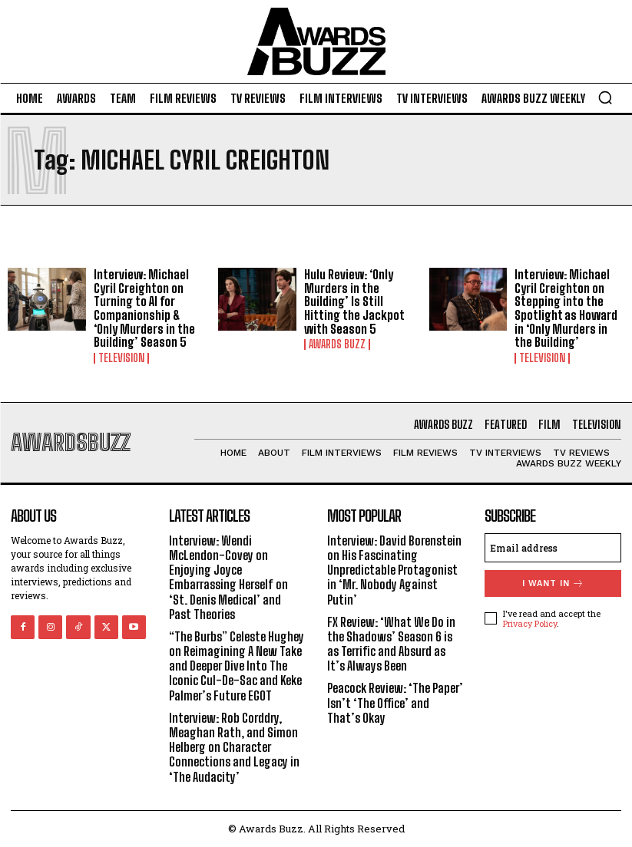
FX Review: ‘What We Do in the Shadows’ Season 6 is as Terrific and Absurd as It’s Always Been (391, 644)
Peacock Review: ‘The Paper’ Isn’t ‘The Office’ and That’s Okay (395, 702)
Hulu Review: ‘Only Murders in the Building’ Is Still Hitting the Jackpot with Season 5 (354, 301)
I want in (553, 583)
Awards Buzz (337, 344)
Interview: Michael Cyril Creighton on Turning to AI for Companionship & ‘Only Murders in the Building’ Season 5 (144, 308)
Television (121, 358)
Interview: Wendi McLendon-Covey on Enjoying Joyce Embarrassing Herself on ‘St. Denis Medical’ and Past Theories (228, 577)
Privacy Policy (530, 623)
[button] (605, 97)
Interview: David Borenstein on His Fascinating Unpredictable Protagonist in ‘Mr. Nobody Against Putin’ (394, 570)
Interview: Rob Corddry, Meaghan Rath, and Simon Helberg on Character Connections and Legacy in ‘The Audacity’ (234, 747)
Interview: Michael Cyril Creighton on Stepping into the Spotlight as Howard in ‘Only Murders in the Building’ (566, 308)
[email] (553, 547)
